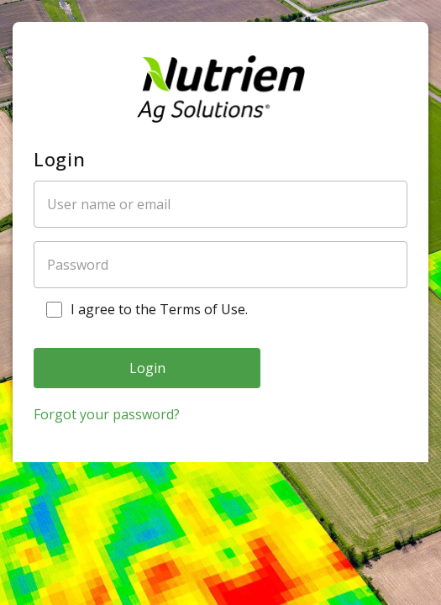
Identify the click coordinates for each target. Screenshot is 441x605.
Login (147, 368)
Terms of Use (202, 309)
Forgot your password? (107, 414)
